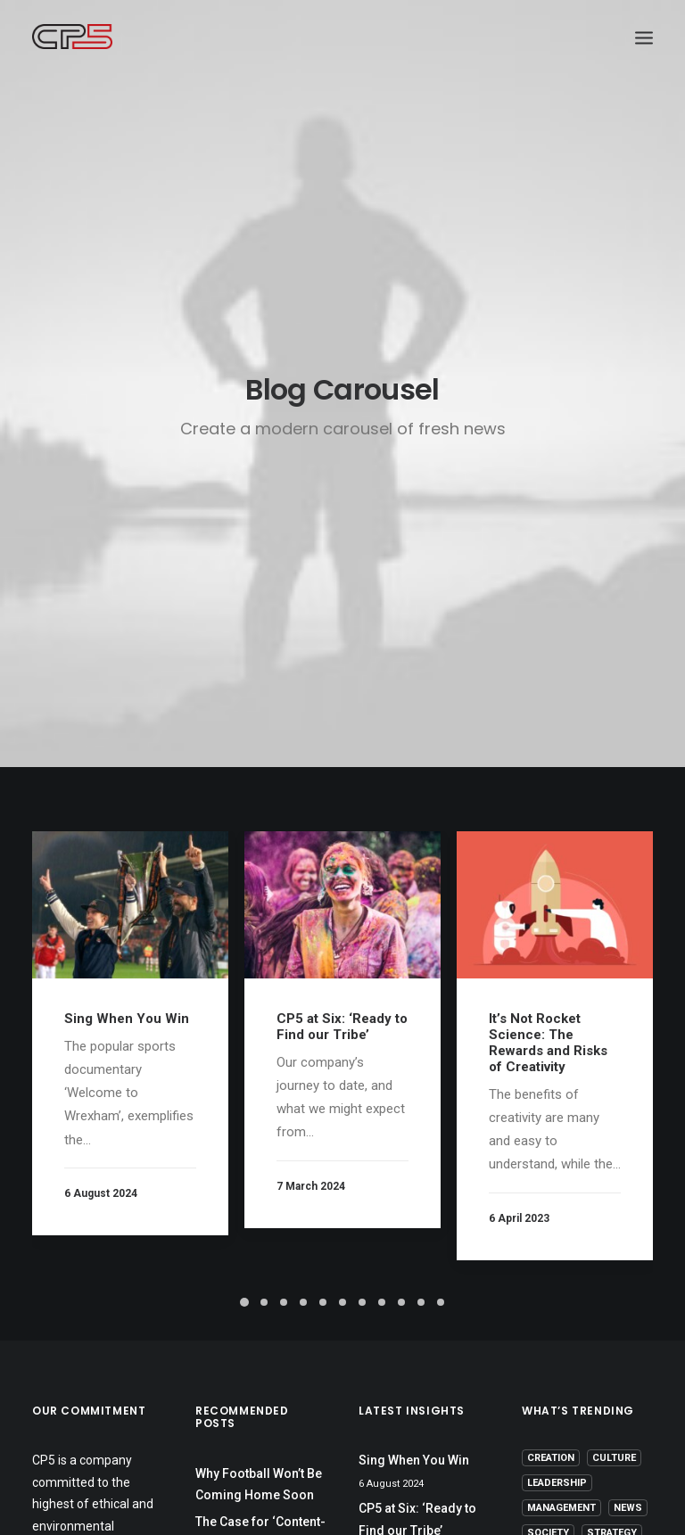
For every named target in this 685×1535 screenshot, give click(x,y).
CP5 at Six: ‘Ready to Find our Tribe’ (342, 1027)
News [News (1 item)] (628, 1508)
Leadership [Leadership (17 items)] (557, 1483)
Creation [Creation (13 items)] (550, 1458)
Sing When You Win (126, 1019)
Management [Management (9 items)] (561, 1508)
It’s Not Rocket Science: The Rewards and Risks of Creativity (548, 1043)
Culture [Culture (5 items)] (614, 1458)
